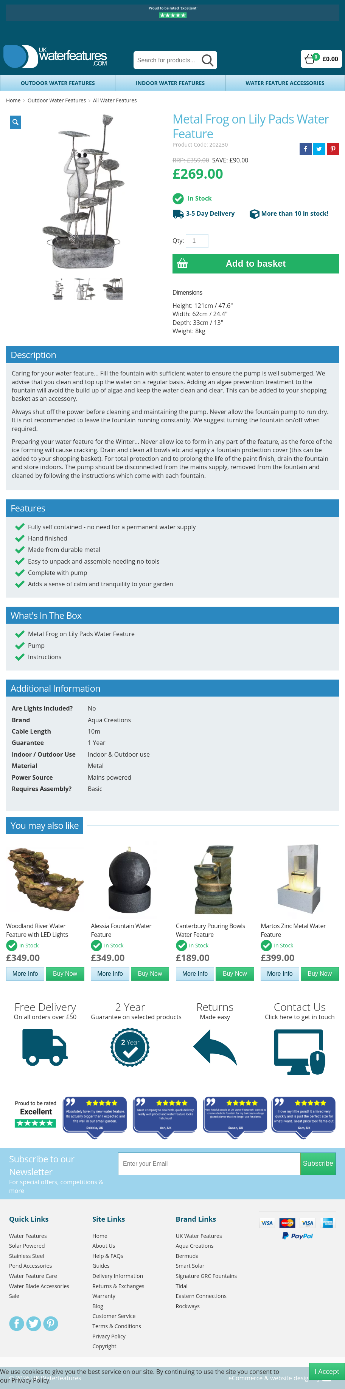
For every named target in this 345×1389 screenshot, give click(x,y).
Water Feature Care (33, 1275)
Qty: (178, 240)
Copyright (104, 1346)
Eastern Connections (201, 1295)
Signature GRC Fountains (206, 1275)
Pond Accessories (30, 1265)
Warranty (103, 1295)
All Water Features (115, 100)
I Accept (327, 1371)
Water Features (28, 1235)
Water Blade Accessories (39, 1286)
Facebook (16, 1323)
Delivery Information (117, 1275)
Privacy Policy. (31, 1380)
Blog (97, 1306)
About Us (103, 1245)
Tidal (182, 1286)
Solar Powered (27, 1245)
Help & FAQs (107, 1255)
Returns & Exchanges (118, 1286)
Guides (100, 1265)
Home (13, 100)
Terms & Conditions (116, 1326)
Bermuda (187, 1255)
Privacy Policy (108, 1336)
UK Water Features (199, 1235)
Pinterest (50, 1323)
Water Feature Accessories (285, 83)
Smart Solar (190, 1265)
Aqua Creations (195, 1245)
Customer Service (113, 1315)
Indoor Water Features (170, 83)
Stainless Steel (26, 1255)
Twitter (33, 1323)
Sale (14, 1295)
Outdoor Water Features (58, 83)
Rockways (188, 1306)
